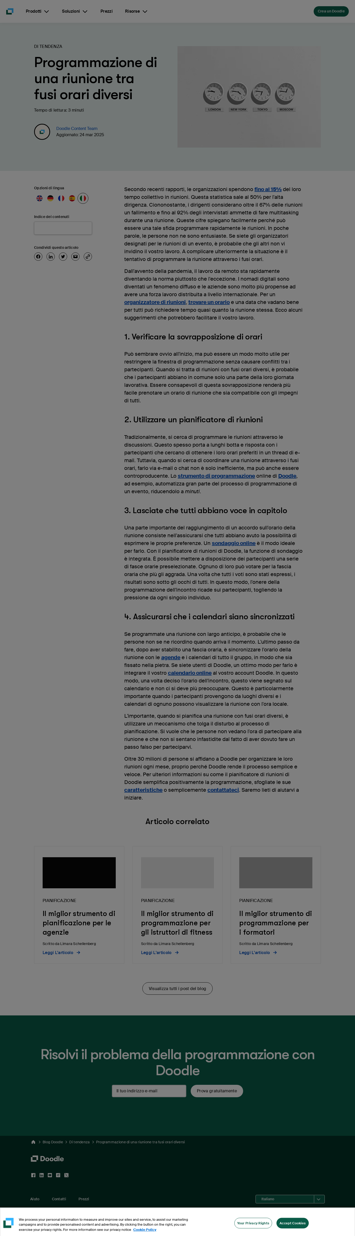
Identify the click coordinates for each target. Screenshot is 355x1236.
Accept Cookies (293, 1227)
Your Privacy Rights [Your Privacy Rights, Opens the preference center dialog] (253, 1227)
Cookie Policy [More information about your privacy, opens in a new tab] (144, 1233)
